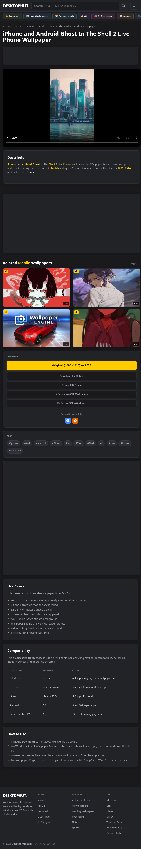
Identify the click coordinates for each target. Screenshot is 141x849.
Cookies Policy (114, 833)
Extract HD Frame (72, 385)
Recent (41, 800)
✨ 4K (84, 16)
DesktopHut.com (22, 843)
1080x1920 (124, 168)
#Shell (90, 443)
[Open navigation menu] (134, 6)
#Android (41, 443)
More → (135, 264)
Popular (41, 805)
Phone (67, 164)
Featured (42, 811)
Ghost (36, 164)
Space (75, 827)
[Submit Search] (123, 6)
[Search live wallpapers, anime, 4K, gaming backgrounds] (75, 6)
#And (27, 443)
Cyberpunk (78, 816)
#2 (101, 443)
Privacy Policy (114, 827)
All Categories (45, 822)
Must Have (43, 816)
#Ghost (56, 443)
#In (68, 443)
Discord (110, 811)
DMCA (109, 816)
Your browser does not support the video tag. (72, 108)
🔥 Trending (12, 16)
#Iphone (13, 443)
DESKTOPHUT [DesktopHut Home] (16, 6)
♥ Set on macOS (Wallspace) (72, 394)
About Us (111, 800)
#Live (112, 443)
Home (6, 26)
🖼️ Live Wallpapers (37, 16)
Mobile (17, 26)
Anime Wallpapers (82, 800)
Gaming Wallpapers (83, 811)
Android (27, 164)
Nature (76, 822)
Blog (109, 805)
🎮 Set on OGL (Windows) (71, 403)
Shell (52, 164)
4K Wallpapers (80, 805)
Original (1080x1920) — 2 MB (71, 365)
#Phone (125, 443)
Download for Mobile (71, 376)
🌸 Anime (125, 16)
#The (78, 443)
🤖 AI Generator (103, 16)
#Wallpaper (15, 450)
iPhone (11, 164)
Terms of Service (115, 822)
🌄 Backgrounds (64, 16)
